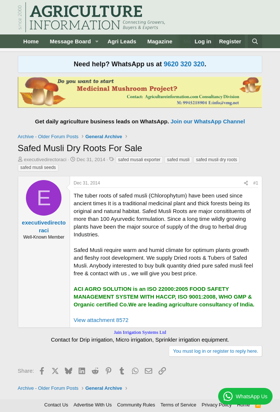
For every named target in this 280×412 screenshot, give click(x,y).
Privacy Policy (217, 405)
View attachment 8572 (101, 320)
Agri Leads (121, 41)
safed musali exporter (139, 159)
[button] (96, 41)
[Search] (255, 41)
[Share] (246, 183)
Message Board (70, 41)
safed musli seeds (38, 167)
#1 (255, 183)
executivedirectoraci (45, 159)
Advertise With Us (92, 405)
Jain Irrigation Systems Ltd (140, 332)
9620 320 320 (184, 64)
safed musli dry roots (216, 159)
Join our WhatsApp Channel (208, 121)
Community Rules (136, 405)
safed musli (178, 159)
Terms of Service (178, 405)
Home (31, 41)
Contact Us (56, 405)
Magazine (160, 41)
